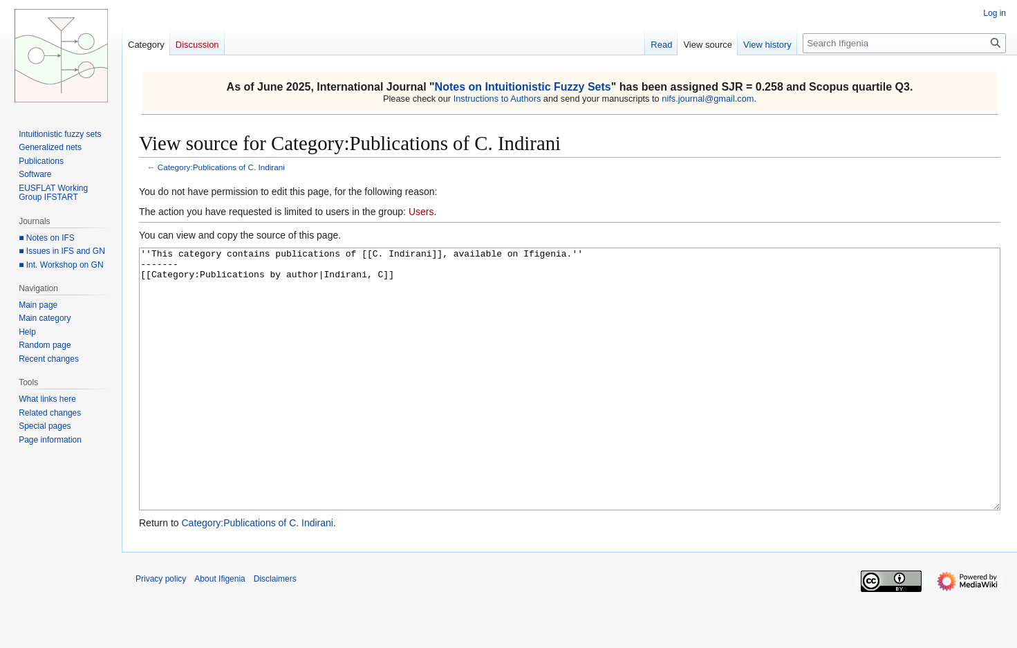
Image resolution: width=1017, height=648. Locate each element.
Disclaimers (275, 631)
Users (421, 211)
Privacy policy (161, 631)
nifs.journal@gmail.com (708, 98)
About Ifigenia (219, 631)
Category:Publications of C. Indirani (221, 167)
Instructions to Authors (497, 98)
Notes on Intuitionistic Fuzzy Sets (523, 87)
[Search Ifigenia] (904, 43)
